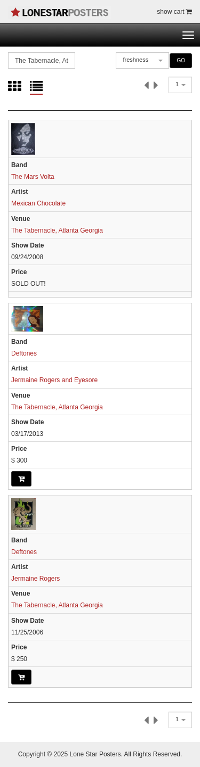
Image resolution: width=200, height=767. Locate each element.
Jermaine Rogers (35, 578)
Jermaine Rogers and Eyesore (54, 380)
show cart (174, 11)
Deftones (24, 353)
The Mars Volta (32, 176)
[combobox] (142, 60)
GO (181, 60)
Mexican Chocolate (38, 203)
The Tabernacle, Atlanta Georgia (57, 230)
